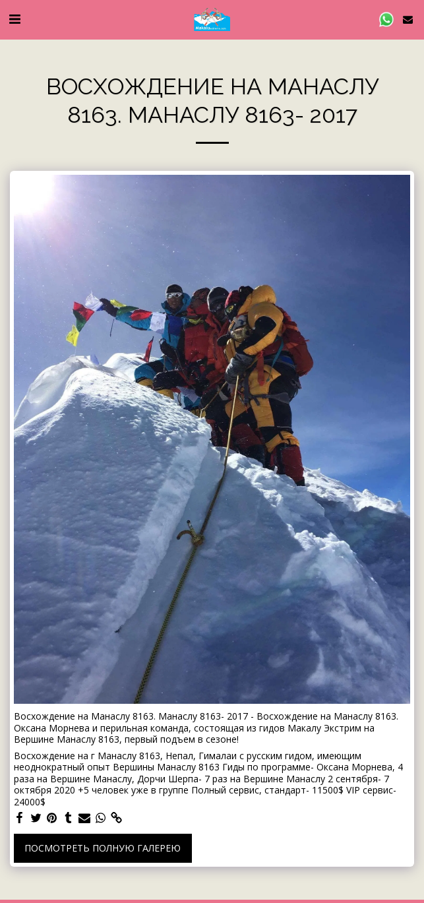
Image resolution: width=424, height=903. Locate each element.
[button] (14, 18)
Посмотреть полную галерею (102, 848)
